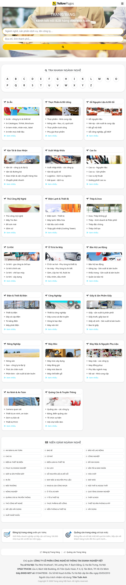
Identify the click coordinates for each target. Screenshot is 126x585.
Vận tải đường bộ (14, 171)
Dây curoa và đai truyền (58, 316)
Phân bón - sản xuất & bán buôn (20, 373)
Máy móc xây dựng (56, 361)
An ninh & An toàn (16, 392)
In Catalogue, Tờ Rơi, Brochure (20, 123)
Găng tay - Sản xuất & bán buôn (103, 268)
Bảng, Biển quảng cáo (57, 413)
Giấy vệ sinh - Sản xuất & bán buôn (104, 321)
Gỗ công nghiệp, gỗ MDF (100, 131)
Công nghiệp (54, 295)
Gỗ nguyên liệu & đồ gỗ (102, 102)
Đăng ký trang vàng (29, 532)
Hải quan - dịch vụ (55, 180)
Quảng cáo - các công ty (58, 409)
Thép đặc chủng (96, 224)
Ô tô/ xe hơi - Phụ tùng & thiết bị (62, 264)
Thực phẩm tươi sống (57, 127)
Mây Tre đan (11, 220)
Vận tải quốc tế (54, 171)
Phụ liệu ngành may (98, 369)
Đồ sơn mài (11, 224)
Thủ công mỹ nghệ (16, 198)
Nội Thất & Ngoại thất (98, 485)
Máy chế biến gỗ (54, 373)
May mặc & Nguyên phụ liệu (104, 344)
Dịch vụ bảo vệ (12, 417)
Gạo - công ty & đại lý (15, 365)
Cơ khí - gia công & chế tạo (18, 264)
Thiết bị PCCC (12, 422)
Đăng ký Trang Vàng (51, 552)
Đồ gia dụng (93, 462)
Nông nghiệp (13, 344)
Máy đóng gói (53, 365)
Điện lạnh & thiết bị (58, 198)
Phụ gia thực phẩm (56, 131)
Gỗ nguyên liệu (95, 119)
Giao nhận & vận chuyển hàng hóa (21, 175)
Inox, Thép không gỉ (98, 216)
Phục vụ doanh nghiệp (16, 468)
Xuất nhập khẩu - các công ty (60, 167)
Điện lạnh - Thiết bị (55, 216)
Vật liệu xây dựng (13, 509)
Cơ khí (10, 247)
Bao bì (49, 450)
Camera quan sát (14, 409)
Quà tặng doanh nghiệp (99, 491)
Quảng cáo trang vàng (91, 532)
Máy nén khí (52, 325)
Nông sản (10, 361)
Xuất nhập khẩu (56, 150)
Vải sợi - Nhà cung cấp (99, 373)
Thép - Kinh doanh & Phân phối (103, 220)
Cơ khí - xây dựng (14, 276)
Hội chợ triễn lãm (55, 422)
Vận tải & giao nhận (17, 150)
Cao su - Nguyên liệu (98, 167)
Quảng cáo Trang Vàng (76, 552)
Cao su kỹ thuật (96, 175)
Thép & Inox (96, 198)
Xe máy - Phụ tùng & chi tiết (60, 268)
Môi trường (11, 485)
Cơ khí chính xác (13, 268)
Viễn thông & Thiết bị (56, 509)
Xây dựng (92, 509)
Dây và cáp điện (13, 316)
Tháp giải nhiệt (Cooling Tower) (61, 228)
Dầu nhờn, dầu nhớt (56, 276)
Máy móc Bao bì (54, 369)
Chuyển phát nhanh (15, 180)
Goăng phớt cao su (97, 180)
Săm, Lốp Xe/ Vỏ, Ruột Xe (58, 272)
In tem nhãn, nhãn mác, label (19, 127)
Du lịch (50, 468)
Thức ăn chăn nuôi (14, 369)
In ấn (9, 102)
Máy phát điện (12, 325)
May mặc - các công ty (98, 361)
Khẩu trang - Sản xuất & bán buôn (104, 272)
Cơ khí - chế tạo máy (15, 272)
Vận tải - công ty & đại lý (17, 167)
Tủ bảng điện (12, 321)
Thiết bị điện (11, 312)
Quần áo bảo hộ (96, 276)
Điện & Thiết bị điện (17, 295)
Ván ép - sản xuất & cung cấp (102, 123)
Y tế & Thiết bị (53, 497)
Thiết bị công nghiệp (56, 312)
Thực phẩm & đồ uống (59, 102)
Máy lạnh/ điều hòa (56, 220)
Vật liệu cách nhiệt (55, 224)
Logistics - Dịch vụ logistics (59, 175)
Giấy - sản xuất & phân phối (101, 312)
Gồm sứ (9, 228)
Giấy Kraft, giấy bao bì (98, 316)
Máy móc (52, 344)
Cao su (93, 150)
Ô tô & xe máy (55, 247)
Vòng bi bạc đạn (54, 321)
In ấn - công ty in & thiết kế (18, 119)
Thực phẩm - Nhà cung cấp (59, 119)
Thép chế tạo (94, 228)
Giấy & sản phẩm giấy (101, 295)
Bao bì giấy (94, 325)
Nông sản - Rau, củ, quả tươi (60, 123)
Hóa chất (92, 474)
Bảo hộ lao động (98, 247)
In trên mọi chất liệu (15, 131)
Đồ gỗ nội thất (95, 127)
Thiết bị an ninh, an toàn (17, 413)
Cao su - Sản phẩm (97, 171)
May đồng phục (96, 365)
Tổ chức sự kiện (54, 417)
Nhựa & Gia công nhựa (57, 485)
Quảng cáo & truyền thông (62, 392)
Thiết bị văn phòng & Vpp (99, 503)
